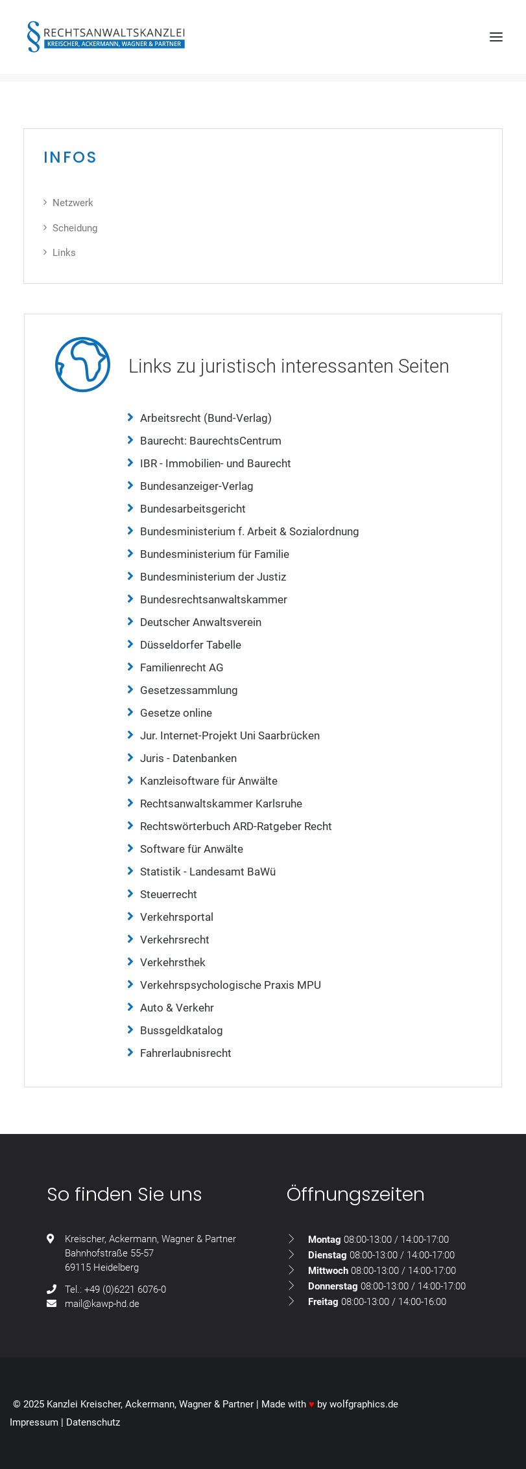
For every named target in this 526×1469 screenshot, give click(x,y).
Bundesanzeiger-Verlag (197, 486)
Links (64, 253)
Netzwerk (73, 203)
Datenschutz (93, 1422)
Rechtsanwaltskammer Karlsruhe (221, 803)
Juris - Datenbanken (188, 758)
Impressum (34, 1422)
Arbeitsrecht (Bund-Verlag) (206, 417)
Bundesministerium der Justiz (213, 576)
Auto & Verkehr (177, 1007)
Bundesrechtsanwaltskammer (213, 599)
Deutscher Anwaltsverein (200, 622)
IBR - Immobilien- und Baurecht (215, 463)
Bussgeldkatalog (181, 1030)
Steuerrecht (168, 894)
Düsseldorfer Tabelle (190, 644)
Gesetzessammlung (189, 690)
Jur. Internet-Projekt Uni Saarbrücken (230, 735)
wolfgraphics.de (363, 1404)
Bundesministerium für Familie (214, 554)
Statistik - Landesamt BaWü (208, 871)
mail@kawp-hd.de (102, 1304)
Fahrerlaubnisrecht (186, 1053)
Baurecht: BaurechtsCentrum (210, 440)
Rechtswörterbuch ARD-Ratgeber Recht (236, 826)
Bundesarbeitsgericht (193, 508)
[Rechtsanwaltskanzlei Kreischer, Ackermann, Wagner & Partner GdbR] (106, 36)
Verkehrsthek (173, 962)
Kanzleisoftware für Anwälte (209, 780)
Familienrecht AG (182, 667)
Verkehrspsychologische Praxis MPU (230, 984)
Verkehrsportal (176, 916)
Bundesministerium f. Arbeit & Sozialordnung (249, 531)
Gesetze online (176, 712)
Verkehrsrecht (174, 939)
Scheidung (75, 228)
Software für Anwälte (191, 848)
